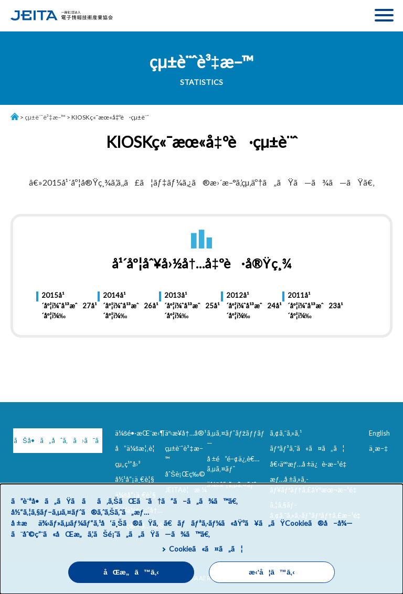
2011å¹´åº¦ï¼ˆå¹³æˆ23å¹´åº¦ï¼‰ (306, 305)
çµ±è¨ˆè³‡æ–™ (45, 117)
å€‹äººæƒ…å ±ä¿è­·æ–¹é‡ (310, 464)
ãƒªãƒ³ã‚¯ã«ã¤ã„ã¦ (307, 448)
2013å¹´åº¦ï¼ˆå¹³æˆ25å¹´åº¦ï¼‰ (183, 305)
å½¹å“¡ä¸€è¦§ (134, 479)
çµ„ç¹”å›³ (128, 464)
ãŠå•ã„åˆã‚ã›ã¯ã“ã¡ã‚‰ (58, 440)
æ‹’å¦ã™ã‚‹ (271, 572)
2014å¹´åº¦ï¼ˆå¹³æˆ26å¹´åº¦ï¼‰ (121, 305)
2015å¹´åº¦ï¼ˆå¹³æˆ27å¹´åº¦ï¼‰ (60, 305)
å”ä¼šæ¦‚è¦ (138, 448)
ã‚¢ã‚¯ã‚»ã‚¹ (286, 433)
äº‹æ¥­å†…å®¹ (185, 433)
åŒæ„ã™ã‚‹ (131, 572)
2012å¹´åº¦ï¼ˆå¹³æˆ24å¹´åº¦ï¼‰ (244, 305)
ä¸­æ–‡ (378, 448)
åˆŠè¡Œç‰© (185, 474)
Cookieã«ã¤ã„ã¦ (206, 548)
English (379, 433)
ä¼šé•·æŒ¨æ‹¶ (140, 433)
